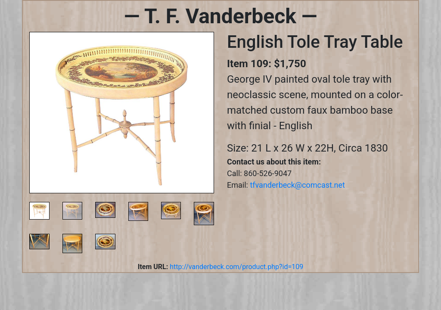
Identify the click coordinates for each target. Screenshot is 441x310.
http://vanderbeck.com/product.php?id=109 (236, 267)
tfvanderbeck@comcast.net (297, 184)
